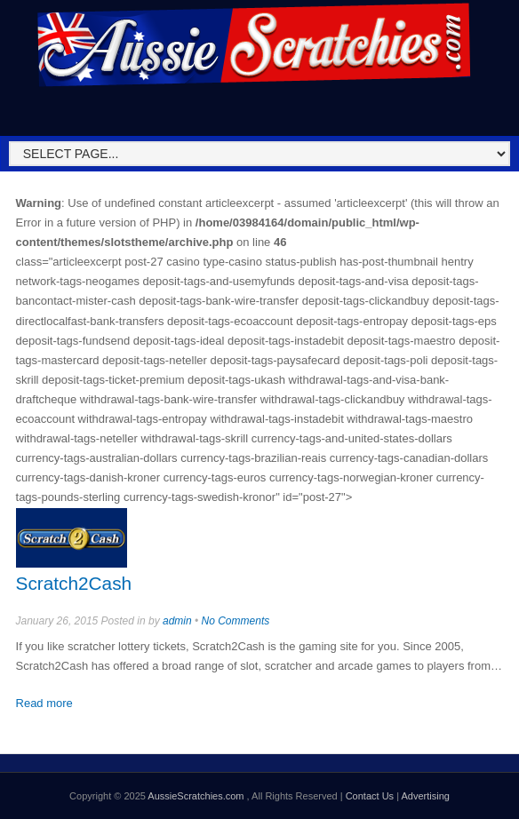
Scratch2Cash (74, 583)
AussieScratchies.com (197, 796)
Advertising (425, 796)
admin (177, 621)
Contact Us (370, 796)
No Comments (236, 621)
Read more (44, 703)
